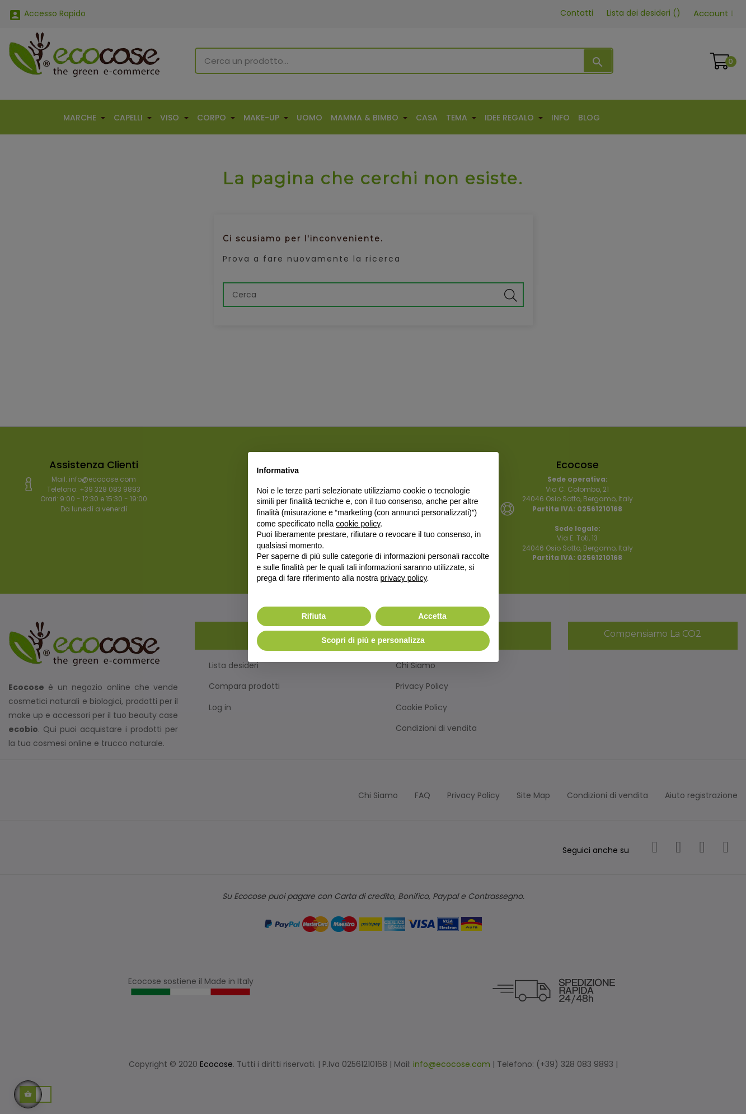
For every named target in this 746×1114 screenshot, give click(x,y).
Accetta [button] (432, 616)
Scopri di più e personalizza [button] (372, 640)
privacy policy (404, 578)
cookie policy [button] (358, 523)
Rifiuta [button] (314, 616)
